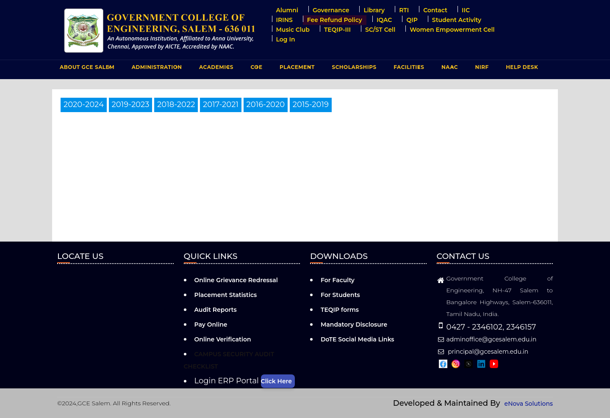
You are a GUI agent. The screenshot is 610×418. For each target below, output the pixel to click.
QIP (411, 20)
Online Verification (222, 339)
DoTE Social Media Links (357, 339)
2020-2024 (84, 104)
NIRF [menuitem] (482, 67)
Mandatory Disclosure (354, 324)
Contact (435, 10)
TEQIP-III (337, 29)
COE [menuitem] (256, 69)
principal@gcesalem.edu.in (483, 351)
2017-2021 (220, 104)
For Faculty (338, 280)
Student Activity (456, 20)
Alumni (287, 10)
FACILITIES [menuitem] (407, 69)
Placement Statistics (225, 295)
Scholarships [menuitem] (354, 67)
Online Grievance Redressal (236, 280)
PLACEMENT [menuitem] (296, 69)
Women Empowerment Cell (452, 29)
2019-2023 (131, 104)
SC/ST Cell (380, 29)
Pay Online (210, 324)
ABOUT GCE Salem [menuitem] (86, 69)
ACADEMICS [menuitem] (215, 69)
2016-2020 (266, 104)
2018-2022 (176, 104)
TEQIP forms (340, 310)
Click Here (276, 381)
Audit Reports (215, 310)
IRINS (284, 20)
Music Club (293, 29)
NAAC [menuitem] (448, 69)
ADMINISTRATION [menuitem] (156, 69)
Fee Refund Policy (334, 20)
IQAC (384, 20)
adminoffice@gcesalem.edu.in (487, 339)
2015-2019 (311, 104)
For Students (340, 295)
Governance (331, 10)
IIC (466, 10)
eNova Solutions (529, 403)
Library (374, 10)
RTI (404, 10)
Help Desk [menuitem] (522, 67)
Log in (285, 39)
